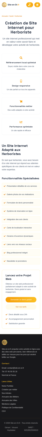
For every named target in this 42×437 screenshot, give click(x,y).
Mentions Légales (9, 404)
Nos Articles (6, 393)
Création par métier (9, 390)
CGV (4, 411)
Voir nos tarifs (21, 307)
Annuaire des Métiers (10, 397)
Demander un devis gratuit (21, 300)
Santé (11, 16)
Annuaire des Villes (9, 400)
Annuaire (5, 16)
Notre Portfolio (7, 386)
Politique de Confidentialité (12, 408)
